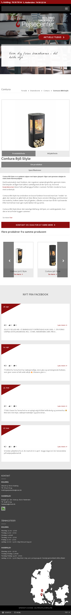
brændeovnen (8, 187)
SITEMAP (22, 608)
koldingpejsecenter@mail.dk (11, 490)
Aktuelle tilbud (54, 37)
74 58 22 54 (41, 2)
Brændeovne (35, 91)
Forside (24, 91)
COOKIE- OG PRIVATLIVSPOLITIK (39, 608)
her (11, 217)
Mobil (18, 612)
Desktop (8, 612)
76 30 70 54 (17, 2)
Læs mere (62, 325)
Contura (47, 91)
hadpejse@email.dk (8, 504)
